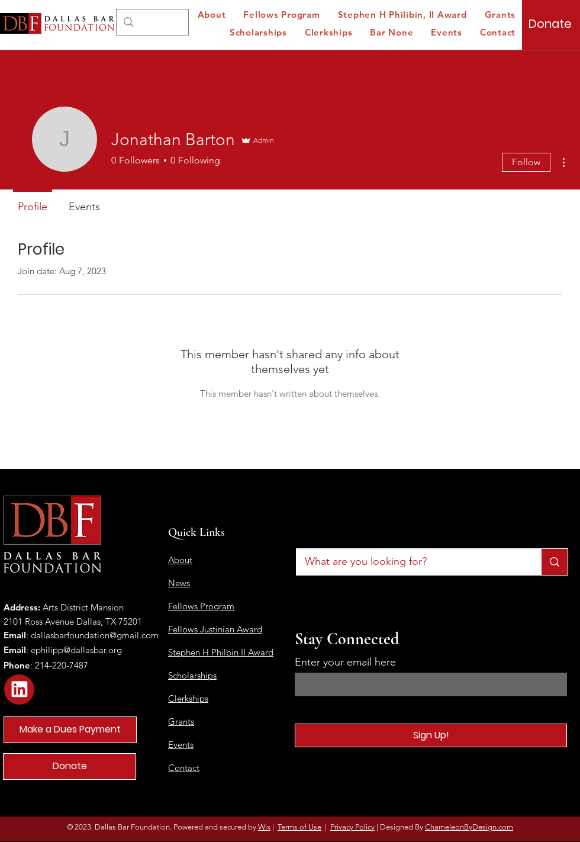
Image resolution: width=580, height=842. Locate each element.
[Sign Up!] (431, 735)
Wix (264, 826)
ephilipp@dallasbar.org (76, 649)
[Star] (19, 689)
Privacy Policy (352, 826)
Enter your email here (345, 662)
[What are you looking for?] (410, 562)
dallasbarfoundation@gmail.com (95, 635)
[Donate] (550, 24)
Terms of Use (299, 826)
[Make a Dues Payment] (70, 729)
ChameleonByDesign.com (469, 826)
